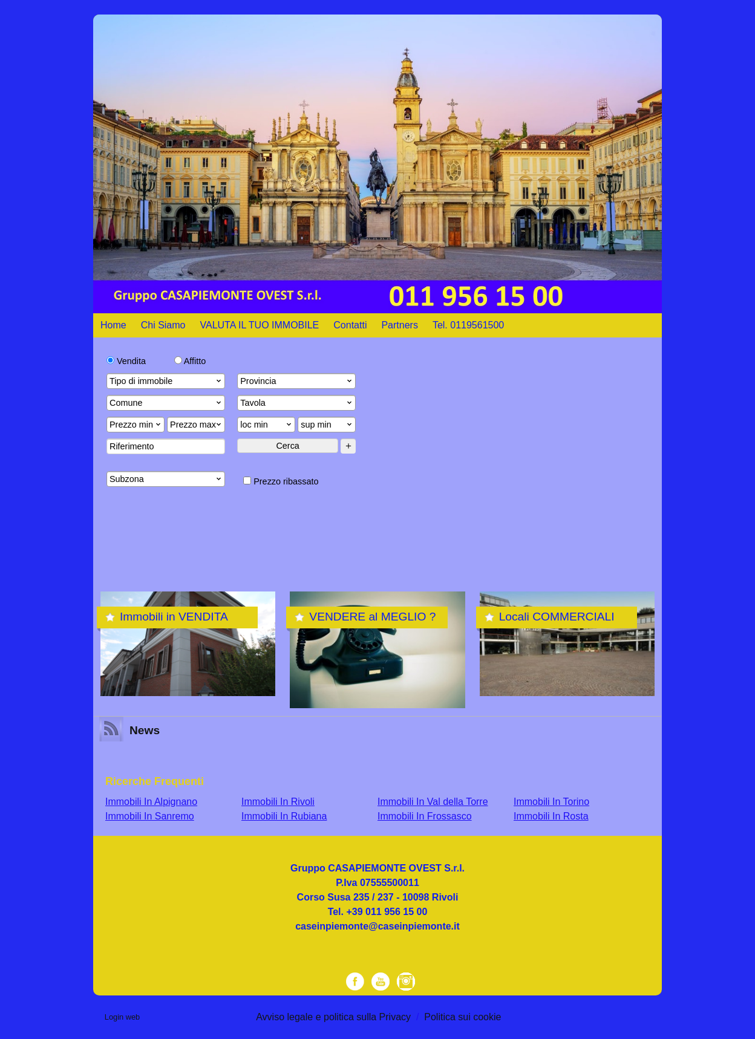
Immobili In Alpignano (151, 801)
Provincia (297, 381)
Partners (399, 325)
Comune (166, 403)
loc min (266, 424)
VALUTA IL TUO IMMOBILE (259, 325)
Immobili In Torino (551, 801)
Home (113, 325)
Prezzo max (196, 424)
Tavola (297, 403)
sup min (327, 424)
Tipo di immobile (166, 381)
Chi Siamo (163, 325)
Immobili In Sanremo (149, 816)
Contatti (350, 325)
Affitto (190, 361)
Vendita (126, 361)
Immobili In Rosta (551, 816)
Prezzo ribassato (280, 481)
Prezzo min (136, 424)
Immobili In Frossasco (425, 816)
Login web (122, 1016)
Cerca (287, 446)
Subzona (166, 479)
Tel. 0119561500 (468, 325)
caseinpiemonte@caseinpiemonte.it (377, 926)
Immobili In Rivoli (278, 801)
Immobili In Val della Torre (433, 801)
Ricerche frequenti (154, 781)
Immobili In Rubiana (284, 816)
